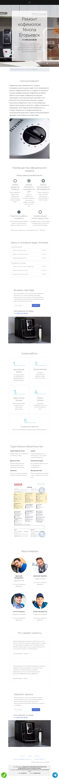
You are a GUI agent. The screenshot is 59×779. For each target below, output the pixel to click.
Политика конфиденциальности (22, 759)
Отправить (36, 305)
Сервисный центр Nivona (18, 69)
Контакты (37, 756)
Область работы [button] (39, 759)
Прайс (30, 756)
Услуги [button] (22, 756)
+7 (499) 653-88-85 (29, 40)
